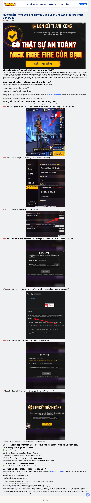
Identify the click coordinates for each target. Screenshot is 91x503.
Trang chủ (6, 9)
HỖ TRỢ (67, 4)
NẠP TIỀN (35, 4)
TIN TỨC (60, 4)
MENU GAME (43, 4)
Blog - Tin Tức (12, 9)
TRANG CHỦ (28, 4)
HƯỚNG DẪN (52, 4)
